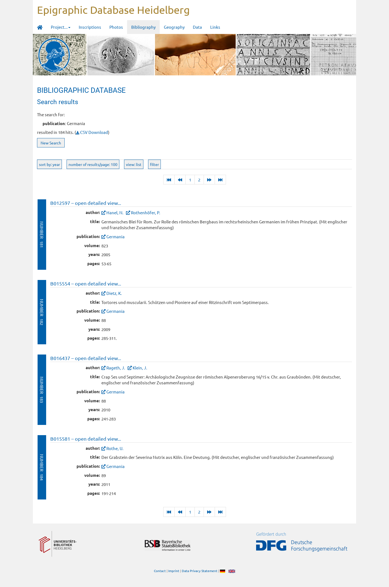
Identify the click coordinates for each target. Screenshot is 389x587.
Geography (174, 27)
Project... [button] (60, 27)
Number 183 (41, 390)
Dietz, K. (114, 293)
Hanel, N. (114, 212)
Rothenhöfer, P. (145, 212)
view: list (133, 164)
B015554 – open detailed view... (85, 283)
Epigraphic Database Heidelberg (113, 10)
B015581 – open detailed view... (85, 438)
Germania (115, 236)
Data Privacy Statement (199, 571)
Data (197, 27)
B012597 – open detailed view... (85, 203)
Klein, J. (140, 367)
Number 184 (41, 467)
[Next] (209, 179)
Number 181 (41, 234)
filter (154, 164)
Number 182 (41, 312)
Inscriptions (90, 27)
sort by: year (49, 164)
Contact (160, 571)
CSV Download (92, 132)
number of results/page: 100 (93, 164)
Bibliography (143, 27)
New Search (51, 142)
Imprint (173, 571)
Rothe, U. (114, 448)
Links (215, 27)
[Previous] (180, 179)
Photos (116, 27)
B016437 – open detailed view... (85, 358)
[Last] (169, 179)
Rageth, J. (115, 367)
